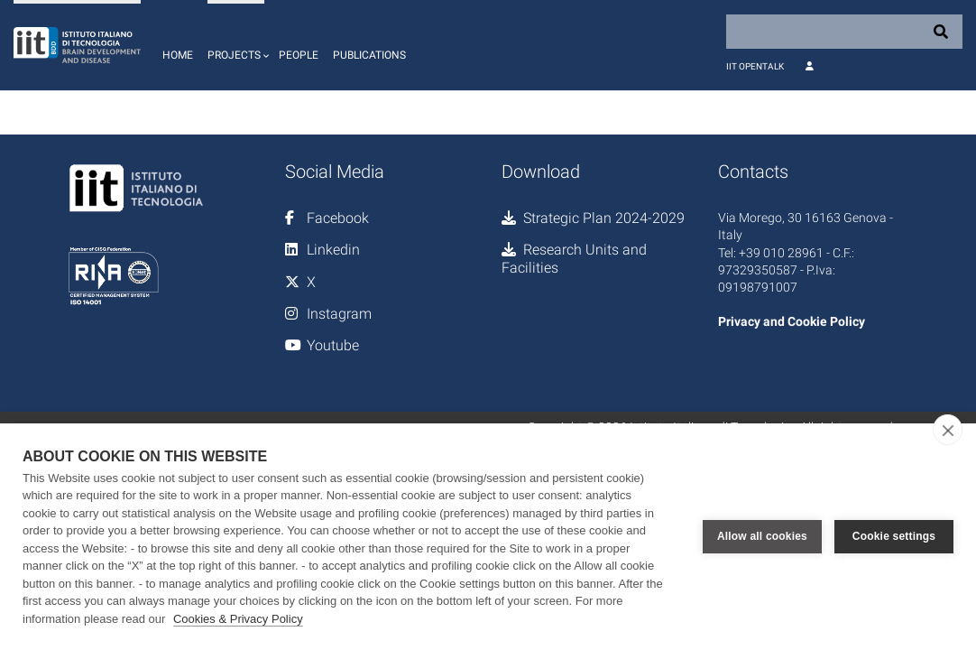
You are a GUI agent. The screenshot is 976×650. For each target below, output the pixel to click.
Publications (369, 55)
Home (177, 55)
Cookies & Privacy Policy (238, 619)
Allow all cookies (762, 536)
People (298, 55)
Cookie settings (893, 536)
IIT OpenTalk (755, 66)
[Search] (844, 31)
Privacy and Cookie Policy (791, 321)
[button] (236, 45)
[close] (947, 429)
